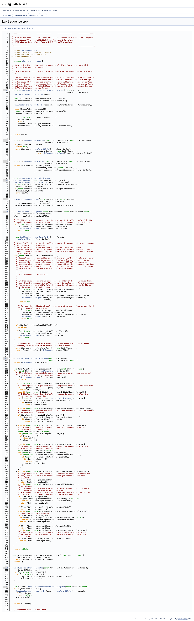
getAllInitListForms (21, 180)
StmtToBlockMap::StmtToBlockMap (27, 568)
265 (5, 587)
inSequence (48, 350)
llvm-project (6, 15)
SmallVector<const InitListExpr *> (36, 178)
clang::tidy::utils (31, 61)
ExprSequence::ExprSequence (25, 199)
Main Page (7, 10)
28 (5, 90)
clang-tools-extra (20, 15)
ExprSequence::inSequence (29, 212)
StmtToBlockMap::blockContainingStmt (46, 587)
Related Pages (19, 10)
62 (5, 161)
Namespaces (33, 10)
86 (5, 212)
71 (5, 180)
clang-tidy (34, 15)
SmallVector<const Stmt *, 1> (33, 90)
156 (5, 358)
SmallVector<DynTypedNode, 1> (28, 105)
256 (5, 568)
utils (42, 15)
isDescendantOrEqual (34, 140)
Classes (46, 10)
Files (56, 10)
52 (5, 140)
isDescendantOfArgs (33, 161)
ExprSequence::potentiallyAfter (32, 358)
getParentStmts (56, 90)
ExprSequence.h (29, 50)
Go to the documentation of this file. (18, 28)
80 (5, 199)
